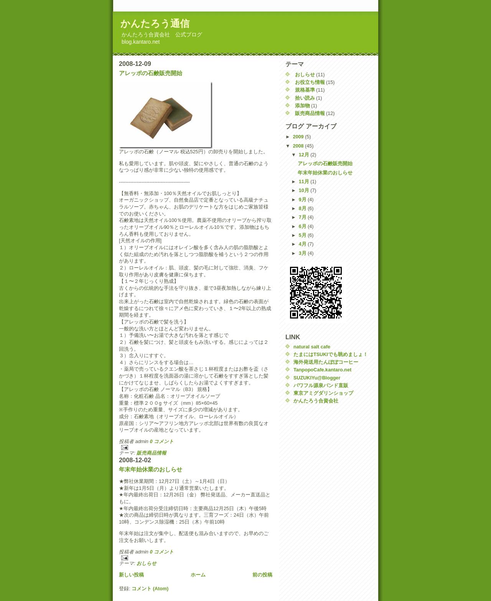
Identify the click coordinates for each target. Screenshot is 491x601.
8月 (303, 208)
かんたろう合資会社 (315, 401)
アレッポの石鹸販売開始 (150, 73)
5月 (303, 235)
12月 (305, 155)
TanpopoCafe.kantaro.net (322, 370)
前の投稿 (262, 575)
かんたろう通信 (154, 23)
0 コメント (162, 441)
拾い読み (305, 98)
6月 (303, 226)
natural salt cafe (311, 347)
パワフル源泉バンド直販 (320, 385)
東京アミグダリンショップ (323, 393)
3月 (303, 253)
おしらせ (147, 563)
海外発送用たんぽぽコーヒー (325, 362)
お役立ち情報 (310, 82)
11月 (305, 181)
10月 (305, 190)
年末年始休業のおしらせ (150, 469)
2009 (299, 137)
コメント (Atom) (150, 588)
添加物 (302, 105)
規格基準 (305, 90)
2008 (299, 146)
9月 (303, 199)
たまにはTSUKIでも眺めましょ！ (330, 354)
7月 (303, 217)
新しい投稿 (131, 575)
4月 (303, 244)
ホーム (198, 575)
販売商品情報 (151, 453)
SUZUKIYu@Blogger (316, 378)
